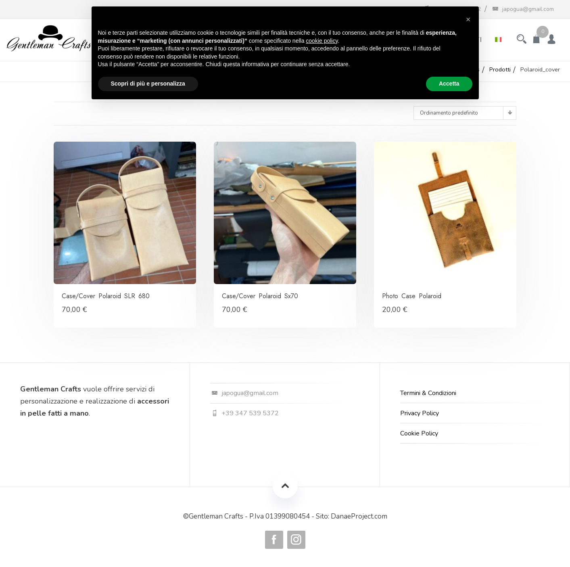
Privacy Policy (419, 413)
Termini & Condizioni (428, 393)
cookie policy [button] (322, 41)
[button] (468, 19)
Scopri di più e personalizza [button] (148, 83)
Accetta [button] (449, 83)
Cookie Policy (419, 433)
